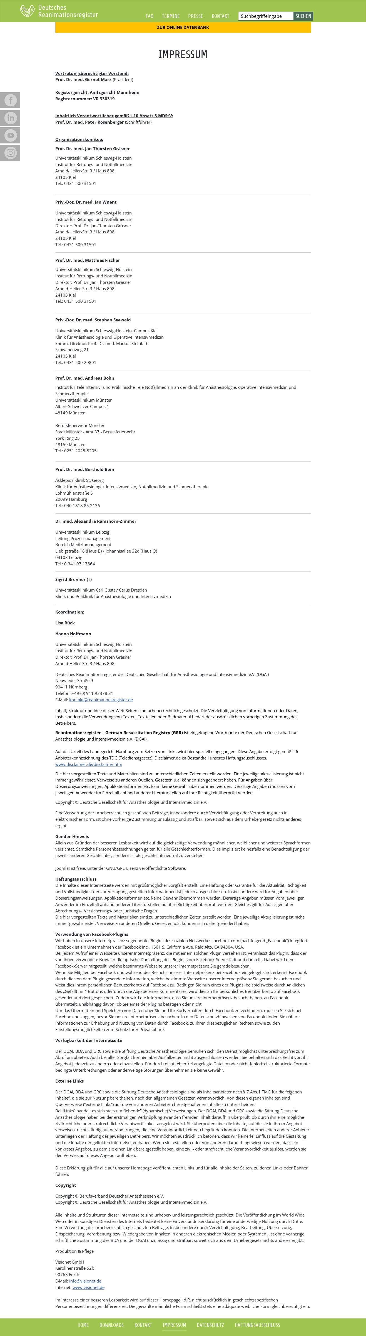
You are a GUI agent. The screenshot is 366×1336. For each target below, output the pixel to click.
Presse (195, 16)
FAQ (149, 16)
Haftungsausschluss (257, 1325)
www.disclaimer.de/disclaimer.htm (88, 764)
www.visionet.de (88, 1287)
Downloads (111, 1325)
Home (83, 1325)
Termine (171, 16)
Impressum (174, 1325)
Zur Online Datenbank (183, 27)
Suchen (303, 16)
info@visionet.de (85, 1281)
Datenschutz (210, 1325)
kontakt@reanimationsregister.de (101, 699)
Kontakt (220, 16)
